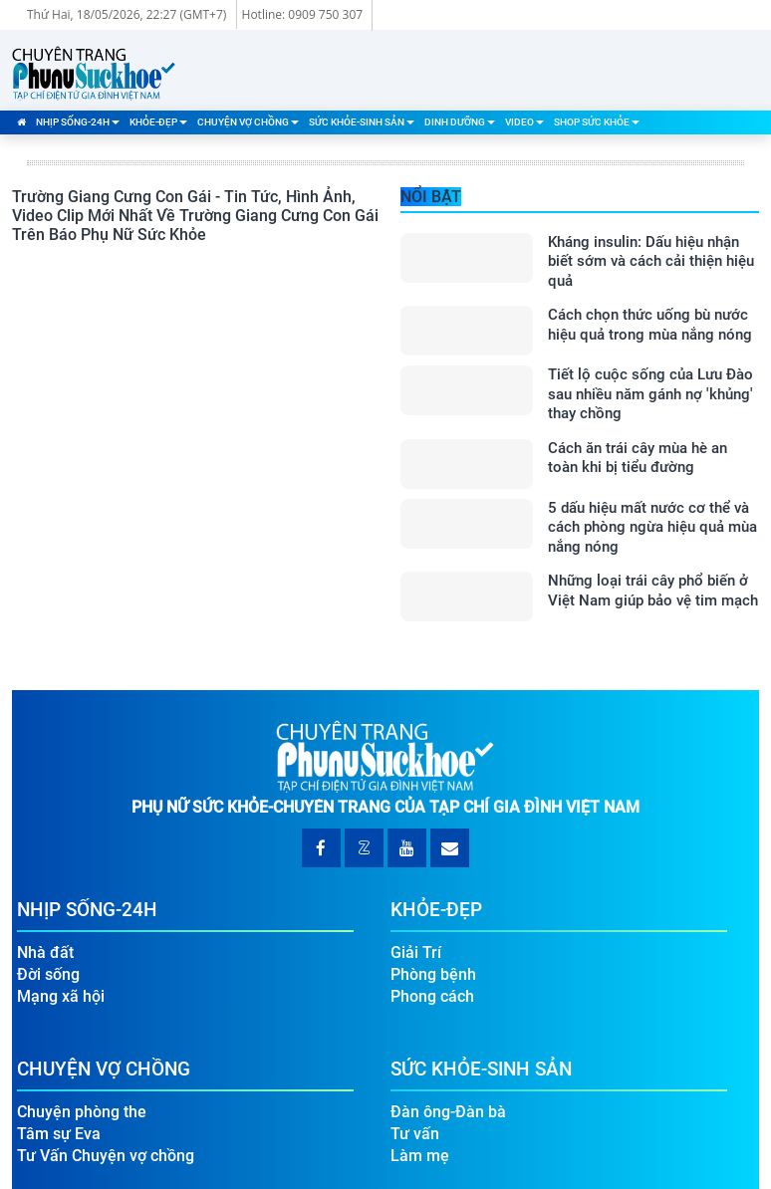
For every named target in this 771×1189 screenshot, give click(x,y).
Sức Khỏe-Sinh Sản (361, 122)
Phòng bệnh (433, 974)
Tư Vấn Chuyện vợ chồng (105, 1155)
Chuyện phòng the (81, 1111)
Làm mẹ (419, 1155)
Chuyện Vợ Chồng (248, 122)
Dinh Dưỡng (459, 122)
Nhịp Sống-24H (78, 122)
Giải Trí (415, 952)
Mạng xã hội (61, 996)
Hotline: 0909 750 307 (303, 14)
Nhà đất (45, 952)
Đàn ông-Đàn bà (448, 1111)
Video (524, 122)
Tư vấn (414, 1133)
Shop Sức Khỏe (597, 122)
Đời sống (48, 974)
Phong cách (432, 996)
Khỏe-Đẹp (158, 122)
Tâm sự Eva (59, 1133)
